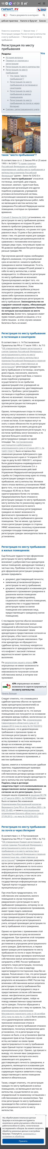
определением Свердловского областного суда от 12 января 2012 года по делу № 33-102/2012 (22, 723)
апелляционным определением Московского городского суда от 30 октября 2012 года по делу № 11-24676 (23, 1013)
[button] (39, 3)
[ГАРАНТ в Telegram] (14, 3)
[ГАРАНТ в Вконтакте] (3, 3)
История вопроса (14, 57)
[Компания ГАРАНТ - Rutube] (25, 3)
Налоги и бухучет (28, 20)
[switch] (5, 15)
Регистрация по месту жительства (23, 66)
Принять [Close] (23, 1141)
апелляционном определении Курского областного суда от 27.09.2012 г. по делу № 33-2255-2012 (23, 813)
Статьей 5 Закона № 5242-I (15, 217)
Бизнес (42, 20)
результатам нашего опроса (19, 662)
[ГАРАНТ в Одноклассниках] (22, 3)
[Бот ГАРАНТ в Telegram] (18, 3)
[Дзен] (6, 3)
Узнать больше (9, 693)
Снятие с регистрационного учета (22, 109)
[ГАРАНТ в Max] (10, 3)
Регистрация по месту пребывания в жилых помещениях (21, 94)
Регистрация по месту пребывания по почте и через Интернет (25, 103)
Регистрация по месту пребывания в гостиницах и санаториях (24, 85)
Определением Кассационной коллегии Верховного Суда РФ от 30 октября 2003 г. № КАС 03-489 (24, 807)
